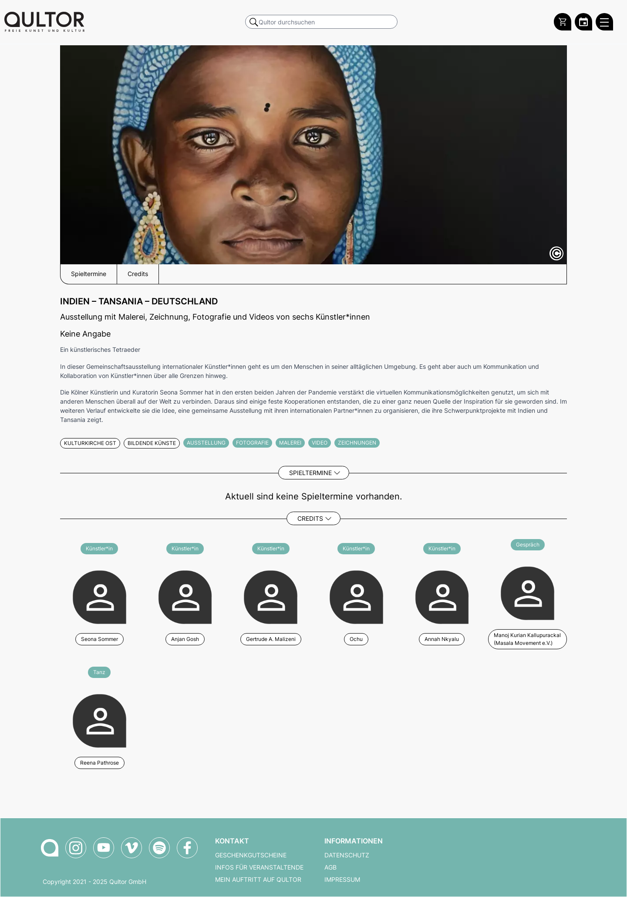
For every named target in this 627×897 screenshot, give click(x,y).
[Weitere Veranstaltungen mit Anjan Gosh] (185, 596)
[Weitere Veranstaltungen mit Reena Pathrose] (99, 719)
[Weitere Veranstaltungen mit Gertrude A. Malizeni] (270, 596)
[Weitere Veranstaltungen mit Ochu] (356, 596)
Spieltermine (310, 472)
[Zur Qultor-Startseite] (49, 848)
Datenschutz (346, 855)
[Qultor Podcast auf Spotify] (159, 847)
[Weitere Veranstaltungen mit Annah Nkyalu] (442, 596)
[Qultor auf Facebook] (187, 847)
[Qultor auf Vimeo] (131, 847)
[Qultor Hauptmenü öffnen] (604, 21)
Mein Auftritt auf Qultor (258, 879)
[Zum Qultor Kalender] (583, 21)
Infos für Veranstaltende (259, 867)
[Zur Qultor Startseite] (44, 22)
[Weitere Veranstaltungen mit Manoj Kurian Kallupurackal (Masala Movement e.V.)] (527, 596)
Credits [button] (138, 273)
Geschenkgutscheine (251, 855)
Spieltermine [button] (88, 273)
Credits (310, 518)
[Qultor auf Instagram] (75, 847)
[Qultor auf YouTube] (103, 847)
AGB (330, 867)
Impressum (342, 879)
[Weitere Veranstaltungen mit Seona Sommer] (99, 596)
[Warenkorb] (562, 21)
